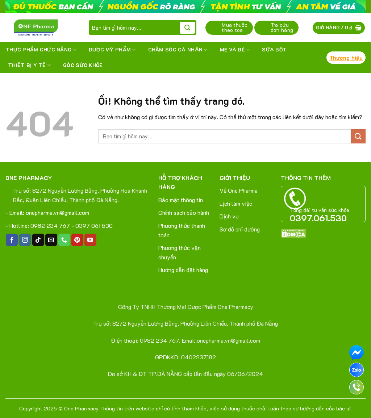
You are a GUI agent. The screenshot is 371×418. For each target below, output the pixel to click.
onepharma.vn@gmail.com (57, 212)
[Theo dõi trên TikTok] (38, 240)
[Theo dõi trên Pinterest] (77, 240)
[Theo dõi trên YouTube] (90, 240)
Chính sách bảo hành (183, 212)
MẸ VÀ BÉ (235, 49)
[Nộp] (187, 28)
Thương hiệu (346, 57)
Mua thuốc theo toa (234, 27)
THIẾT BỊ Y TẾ (29, 65)
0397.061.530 (318, 217)
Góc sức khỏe (83, 65)
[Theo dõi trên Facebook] (12, 240)
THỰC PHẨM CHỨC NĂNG (40, 49)
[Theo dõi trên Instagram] (25, 240)
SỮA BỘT (274, 49)
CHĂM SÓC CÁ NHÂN (178, 49)
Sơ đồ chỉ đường (240, 229)
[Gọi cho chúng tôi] (64, 240)
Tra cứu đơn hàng (282, 27)
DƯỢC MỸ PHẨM (112, 49)
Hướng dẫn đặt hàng (183, 269)
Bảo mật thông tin (180, 200)
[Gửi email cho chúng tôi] (51, 240)
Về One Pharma (239, 190)
